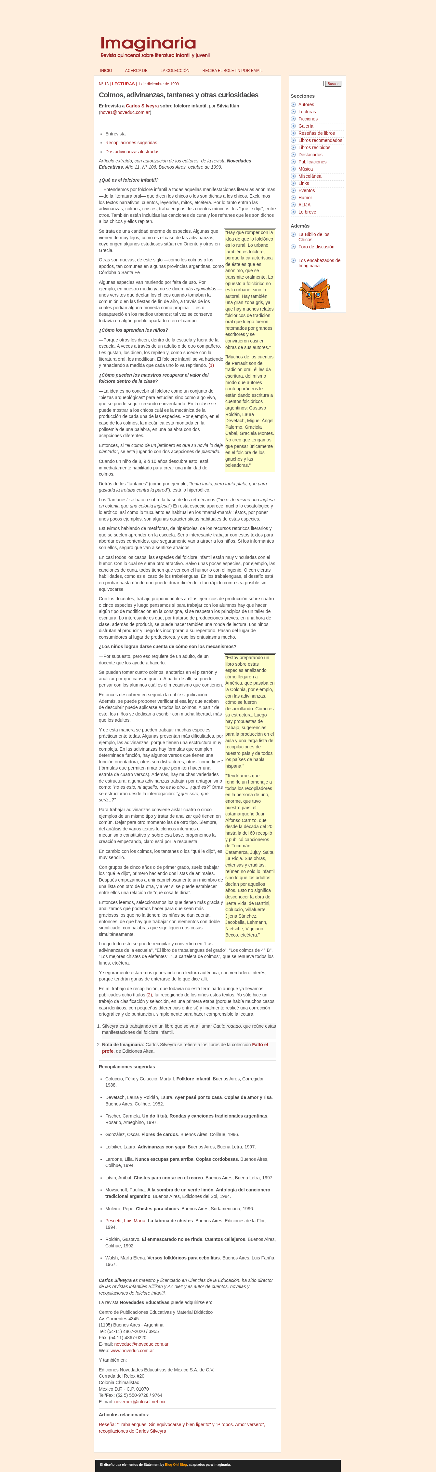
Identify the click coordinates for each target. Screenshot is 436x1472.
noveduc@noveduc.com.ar (141, 1344)
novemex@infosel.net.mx (139, 1401)
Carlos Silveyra (142, 105)
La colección (175, 70)
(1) (211, 365)
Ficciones (308, 118)
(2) (149, 994)
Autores (306, 104)
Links (303, 183)
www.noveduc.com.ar (132, 1350)
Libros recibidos (314, 147)
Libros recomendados (320, 140)
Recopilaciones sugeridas (131, 142)
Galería (305, 126)
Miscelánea (310, 176)
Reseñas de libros (316, 133)
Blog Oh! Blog (176, 1464)
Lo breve (307, 212)
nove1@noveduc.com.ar (125, 112)
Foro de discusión (316, 246)
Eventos (306, 190)
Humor (305, 197)
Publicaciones (312, 161)
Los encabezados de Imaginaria (319, 263)
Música (305, 169)
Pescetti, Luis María (125, 1220)
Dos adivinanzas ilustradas (132, 151)
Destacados (310, 154)
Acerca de (136, 70)
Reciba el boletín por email (233, 70)
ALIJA (304, 204)
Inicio (106, 70)
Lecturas (307, 111)
